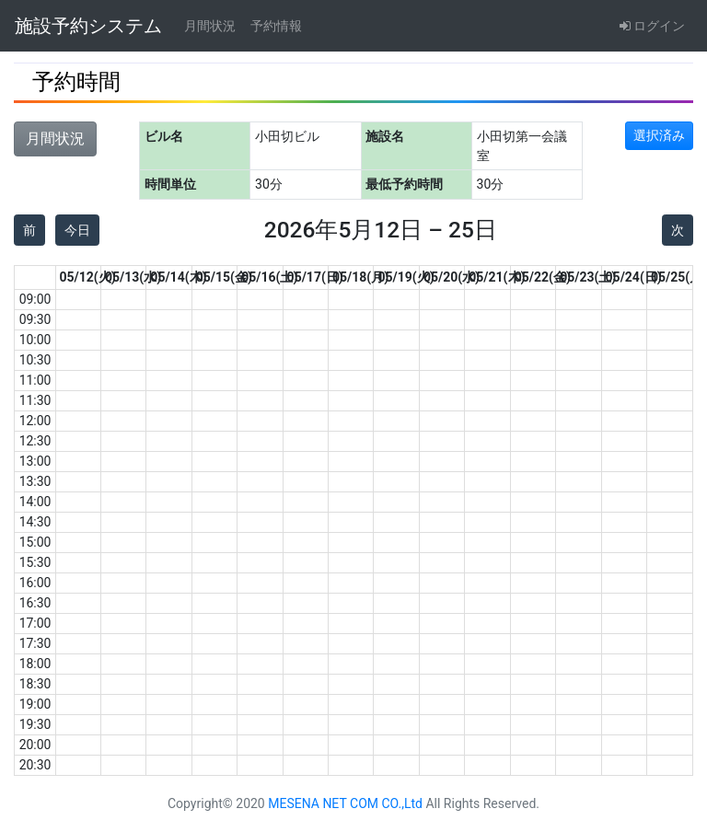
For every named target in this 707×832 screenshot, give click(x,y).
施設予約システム (88, 26)
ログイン (652, 25)
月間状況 (210, 25)
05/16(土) (269, 277)
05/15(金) (224, 277)
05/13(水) (133, 277)
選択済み (659, 135)
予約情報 (276, 25)
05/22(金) (543, 277)
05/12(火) (88, 277)
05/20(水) (451, 277)
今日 (77, 230)
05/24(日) (634, 277)
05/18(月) (360, 277)
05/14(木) (178, 277)
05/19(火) (405, 277)
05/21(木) (497, 277)
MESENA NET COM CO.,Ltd (345, 803)
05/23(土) (588, 277)
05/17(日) (315, 277)
